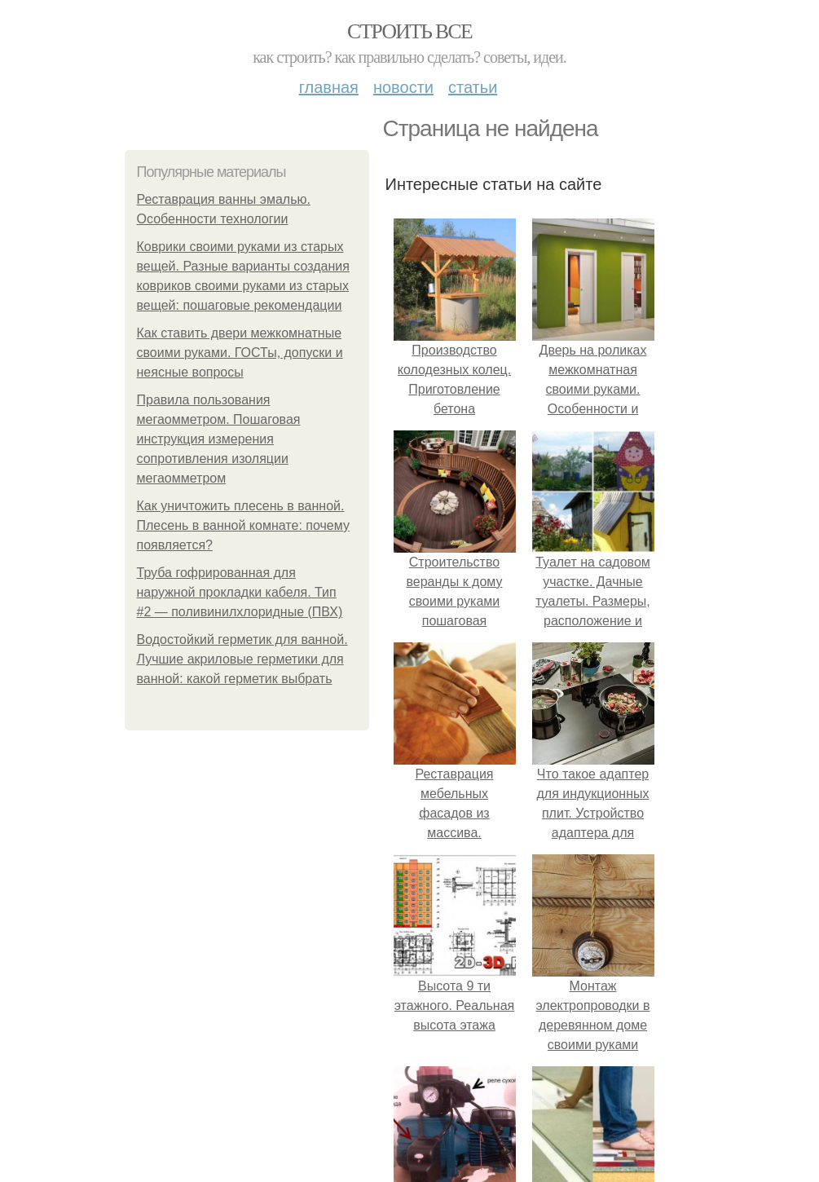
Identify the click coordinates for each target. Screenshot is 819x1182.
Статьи (472, 87)
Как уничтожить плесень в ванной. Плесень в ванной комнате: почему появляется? (243, 525)
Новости (403, 87)
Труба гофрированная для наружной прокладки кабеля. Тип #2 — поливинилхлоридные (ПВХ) (240, 592)
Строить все (409, 31)
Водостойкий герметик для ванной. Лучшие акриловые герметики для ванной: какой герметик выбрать (242, 659)
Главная (329, 87)
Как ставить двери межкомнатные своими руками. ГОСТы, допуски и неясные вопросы (240, 352)
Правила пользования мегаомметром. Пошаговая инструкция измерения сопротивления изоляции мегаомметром (219, 439)
